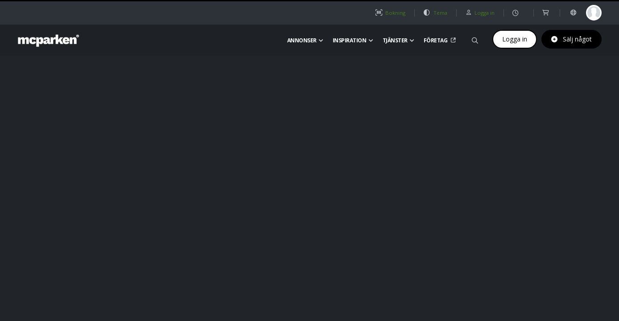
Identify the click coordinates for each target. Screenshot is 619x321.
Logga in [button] (480, 12)
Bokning (390, 12)
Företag (439, 40)
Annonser (305, 40)
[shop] (546, 12)
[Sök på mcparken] (475, 39)
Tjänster (398, 40)
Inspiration (353, 40)
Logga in (514, 39)
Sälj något (571, 39)
